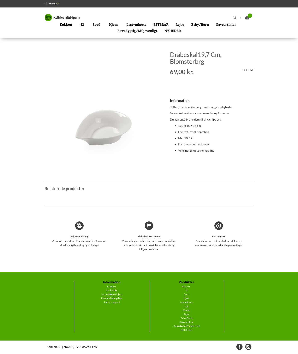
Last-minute (186, 302)
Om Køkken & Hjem (111, 294)
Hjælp (53, 3)
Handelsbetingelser (111, 298)
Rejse (186, 314)
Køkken (186, 286)
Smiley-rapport (111, 302)
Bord (186, 294)
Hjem (186, 298)
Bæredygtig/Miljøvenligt (186, 325)
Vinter (186, 310)
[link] (51, 3)
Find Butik (111, 290)
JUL (186, 306)
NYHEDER (186, 329)
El (186, 290)
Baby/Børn (186, 318)
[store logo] (62, 17)
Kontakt (111, 286)
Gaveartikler (186, 322)
